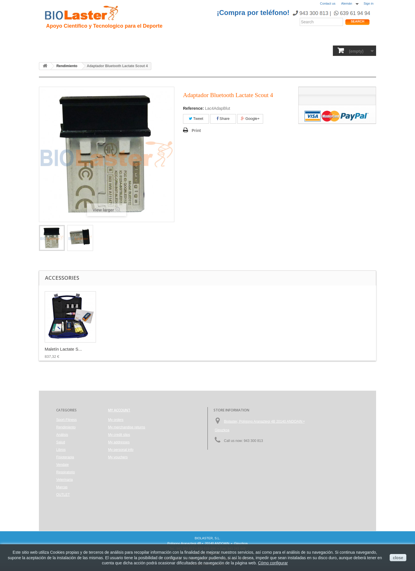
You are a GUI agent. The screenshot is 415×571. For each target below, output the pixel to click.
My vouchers (118, 457)
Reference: (193, 108)
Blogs (235, 37)
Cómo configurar (273, 563)
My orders (115, 420)
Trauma (130, 37)
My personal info (120, 450)
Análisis (144, 50)
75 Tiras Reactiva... (63, 349)
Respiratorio (249, 50)
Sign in (368, 3)
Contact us (327, 3)
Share (222, 118)
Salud (122, 50)
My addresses (119, 442)
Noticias (214, 37)
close (398, 557)
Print (196, 130)
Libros (166, 50)
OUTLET (330, 50)
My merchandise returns (126, 427)
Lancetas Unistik (117, 349)
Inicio (52, 37)
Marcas (307, 50)
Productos (259, 37)
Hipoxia (107, 37)
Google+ (250, 118)
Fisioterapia (192, 50)
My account (119, 410)
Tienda (354, 38)
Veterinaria (281, 50)
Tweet (196, 118)
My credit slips (119, 435)
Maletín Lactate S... (177, 349)
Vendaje (220, 50)
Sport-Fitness (61, 50)
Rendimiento (185, 37)
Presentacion (78, 37)
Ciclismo (155, 37)
